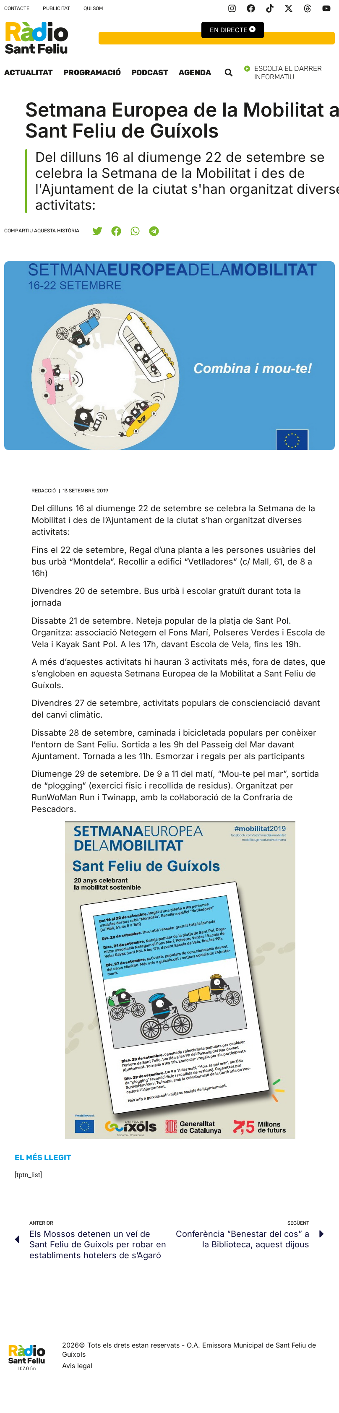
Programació (92, 72)
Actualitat (28, 72)
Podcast (149, 72)
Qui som (93, 8)
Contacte (16, 8)
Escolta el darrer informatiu (289, 72)
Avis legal (77, 1365)
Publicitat (56, 8)
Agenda (195, 72)
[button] (228, 72)
